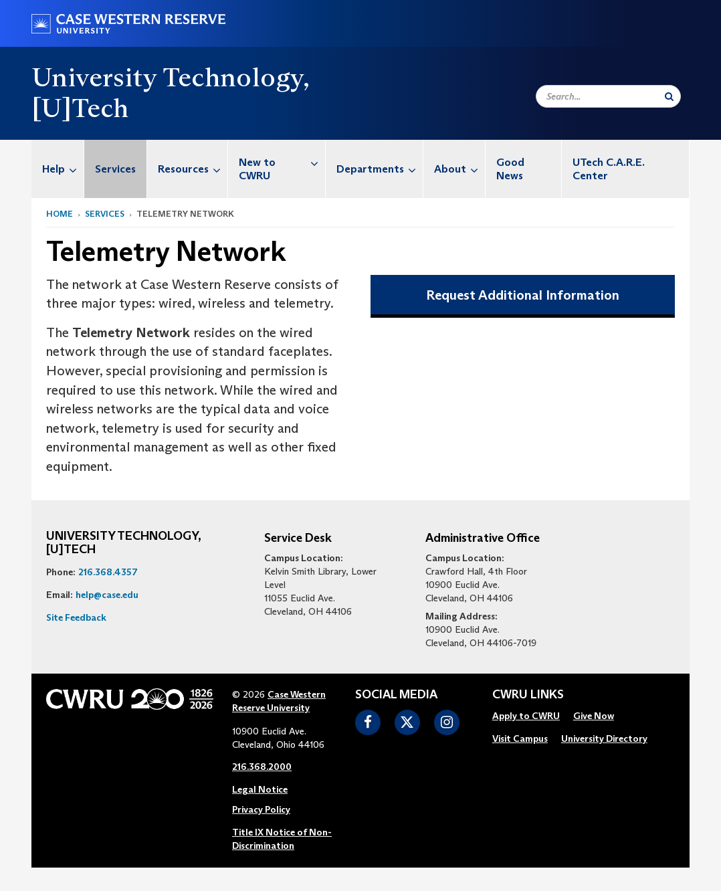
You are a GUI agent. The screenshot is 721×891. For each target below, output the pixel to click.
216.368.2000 (262, 767)
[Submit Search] (669, 96)
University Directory (604, 738)
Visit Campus (520, 738)
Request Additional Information (522, 295)
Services (115, 169)
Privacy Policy (261, 809)
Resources (192, 168)
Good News (510, 169)
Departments (379, 168)
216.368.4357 (108, 572)
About (459, 168)
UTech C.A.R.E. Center (609, 169)
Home (59, 214)
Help (63, 168)
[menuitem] (57, 169)
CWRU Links (528, 695)
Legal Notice (260, 789)
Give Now (593, 716)
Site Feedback (76, 617)
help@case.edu (107, 595)
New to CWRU (282, 162)
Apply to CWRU (526, 716)
